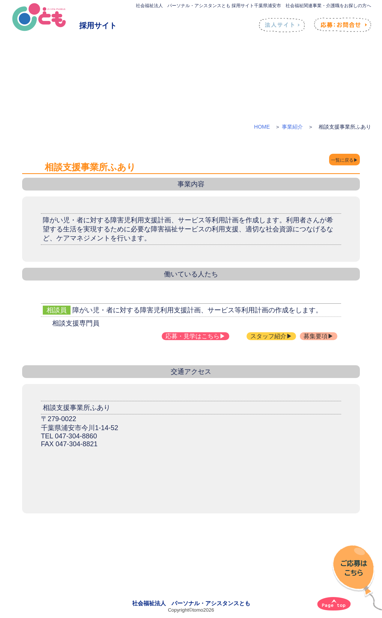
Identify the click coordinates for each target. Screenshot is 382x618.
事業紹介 (292, 127)
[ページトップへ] (334, 603)
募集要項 (316, 336)
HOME (262, 127)
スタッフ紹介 (268, 336)
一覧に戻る (334, 160)
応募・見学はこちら (192, 336)
